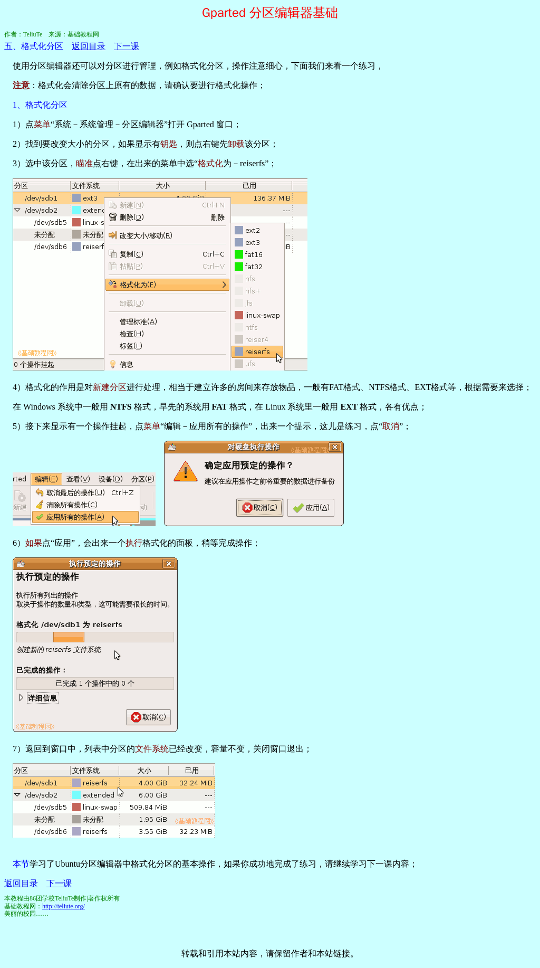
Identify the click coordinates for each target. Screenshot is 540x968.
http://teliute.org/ (63, 906)
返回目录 (88, 46)
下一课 (126, 46)
